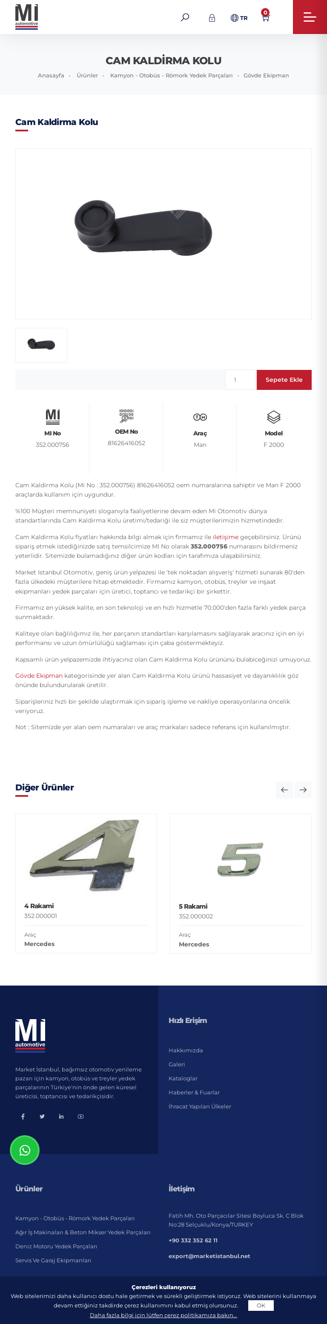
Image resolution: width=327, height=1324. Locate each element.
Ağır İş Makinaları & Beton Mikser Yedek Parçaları (83, 1232)
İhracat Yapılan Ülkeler (200, 1106)
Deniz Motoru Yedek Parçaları (56, 1246)
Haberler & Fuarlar (194, 1092)
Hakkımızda (186, 1050)
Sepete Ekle (284, 380)
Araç (30, 934)
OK (261, 1305)
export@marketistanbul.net (209, 1256)
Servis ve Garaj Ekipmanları (53, 1260)
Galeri (177, 1064)
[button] (284, 789)
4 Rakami (39, 906)
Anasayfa (51, 75)
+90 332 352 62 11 (193, 1240)
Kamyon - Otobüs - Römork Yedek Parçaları (171, 75)
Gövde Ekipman (266, 75)
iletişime (225, 537)
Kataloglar (183, 1078)
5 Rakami (193, 906)
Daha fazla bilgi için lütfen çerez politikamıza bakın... (163, 1315)
